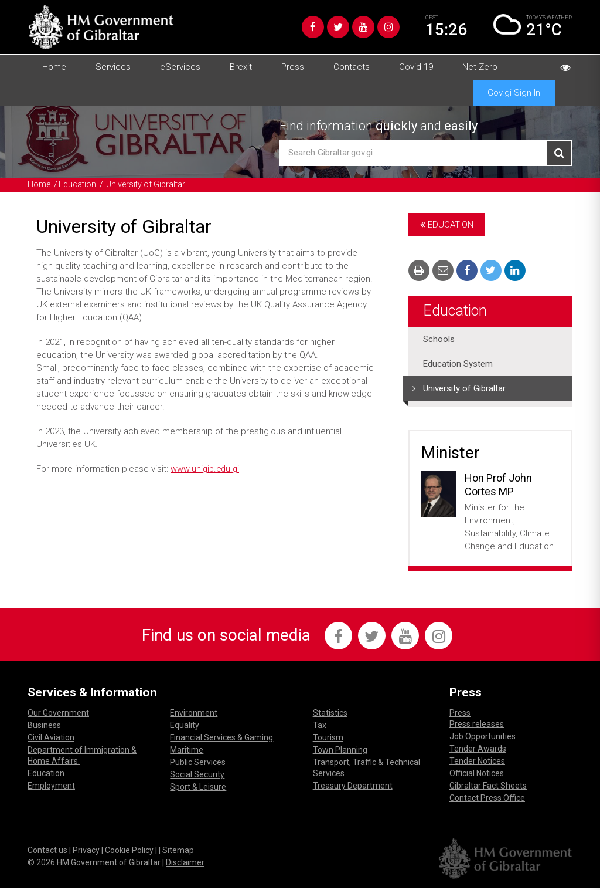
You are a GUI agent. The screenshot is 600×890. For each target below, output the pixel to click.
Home (54, 67)
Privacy (86, 852)
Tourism (328, 740)
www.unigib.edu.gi (206, 469)
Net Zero (479, 67)
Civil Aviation (51, 740)
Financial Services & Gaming (221, 740)
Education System (458, 364)
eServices (180, 67)
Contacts (351, 67)
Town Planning (340, 752)
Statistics (330, 715)
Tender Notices (477, 763)
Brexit (241, 67)
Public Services (198, 764)
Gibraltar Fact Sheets (488, 788)
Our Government (58, 715)
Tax (319, 727)
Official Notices (476, 775)
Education (79, 185)
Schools (439, 339)
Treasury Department (353, 788)
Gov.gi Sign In (514, 92)
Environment (193, 715)
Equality (184, 727)
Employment (51, 788)
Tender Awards (477, 751)
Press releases (476, 726)
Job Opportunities (482, 738)
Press (292, 67)
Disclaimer (185, 864)
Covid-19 (416, 67)
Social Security (197, 776)
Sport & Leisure (198, 789)
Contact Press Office (487, 800)
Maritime (186, 752)
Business (44, 727)
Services (113, 67)
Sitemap (178, 852)
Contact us (47, 852)
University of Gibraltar (151, 185)
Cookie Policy (129, 852)
